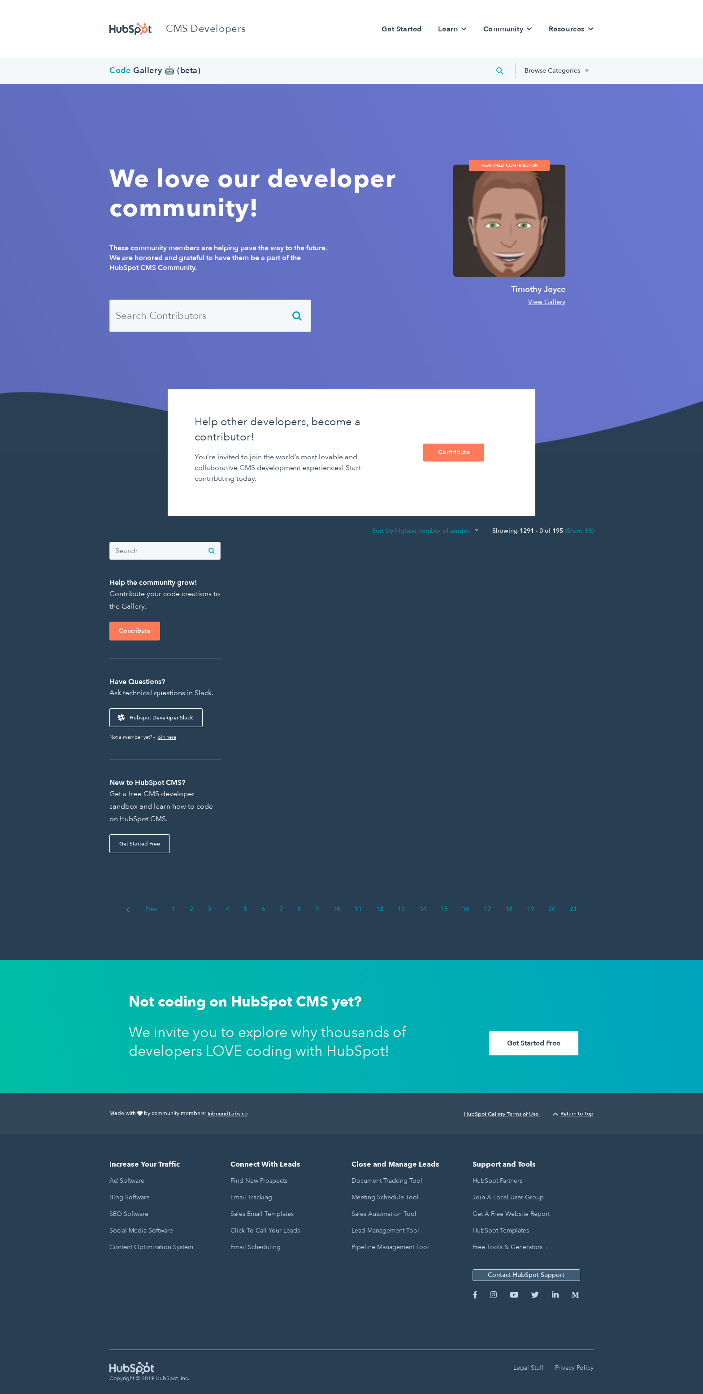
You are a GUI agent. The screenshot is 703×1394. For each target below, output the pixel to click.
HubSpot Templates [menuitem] (501, 1230)
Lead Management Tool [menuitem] (385, 1230)
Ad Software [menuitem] (126, 1180)
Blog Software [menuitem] (129, 1197)
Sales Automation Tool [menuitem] (384, 1214)
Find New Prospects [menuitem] (258, 1180)
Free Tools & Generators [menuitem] (507, 1247)
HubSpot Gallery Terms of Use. (502, 1113)
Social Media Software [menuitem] (141, 1230)
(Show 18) (579, 531)
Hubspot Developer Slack (161, 717)
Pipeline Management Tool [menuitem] (390, 1247)
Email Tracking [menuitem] (251, 1197)
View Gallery (546, 302)
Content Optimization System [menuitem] (151, 1247)
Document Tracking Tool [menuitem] (387, 1180)
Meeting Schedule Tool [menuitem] (385, 1197)
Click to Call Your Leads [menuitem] (265, 1230)
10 (336, 909)
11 (358, 909)
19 (530, 909)
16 (465, 909)
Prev (141, 909)
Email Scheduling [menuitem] (255, 1247)
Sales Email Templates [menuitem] (262, 1214)
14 (422, 909)
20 (551, 909)
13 (401, 909)
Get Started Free (139, 843)
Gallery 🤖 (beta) (155, 70)
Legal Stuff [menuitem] (528, 1368)
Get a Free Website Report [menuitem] (511, 1214)
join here (166, 737)
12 (379, 909)
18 (508, 909)
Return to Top (573, 1113)
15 (444, 909)
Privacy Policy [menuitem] (574, 1368)
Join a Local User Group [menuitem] (508, 1197)
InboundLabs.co (227, 1113)
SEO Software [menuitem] (128, 1214)
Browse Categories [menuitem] (552, 70)
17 (487, 909)
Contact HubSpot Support (526, 1275)
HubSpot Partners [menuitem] (497, 1180)
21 (573, 909)
